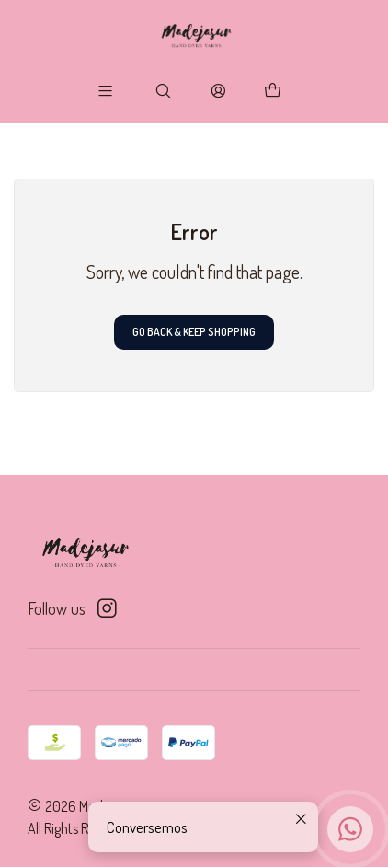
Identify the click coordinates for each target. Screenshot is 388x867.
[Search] (163, 90)
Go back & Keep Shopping (194, 332)
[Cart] (273, 90)
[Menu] (106, 90)
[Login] (218, 90)
